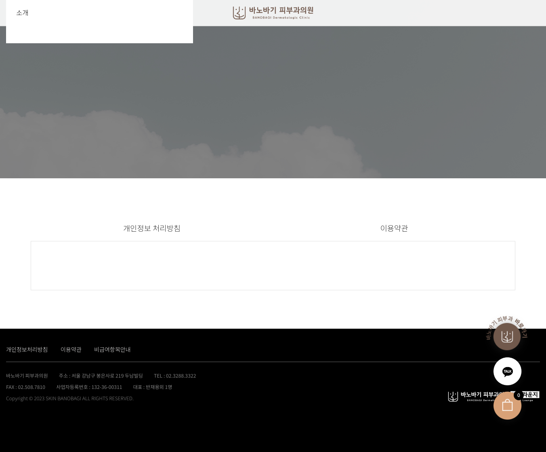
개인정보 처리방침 (152, 227)
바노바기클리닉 (273, 13)
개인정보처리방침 (27, 349)
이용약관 (394, 227)
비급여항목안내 (112, 349)
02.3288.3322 (181, 375)
